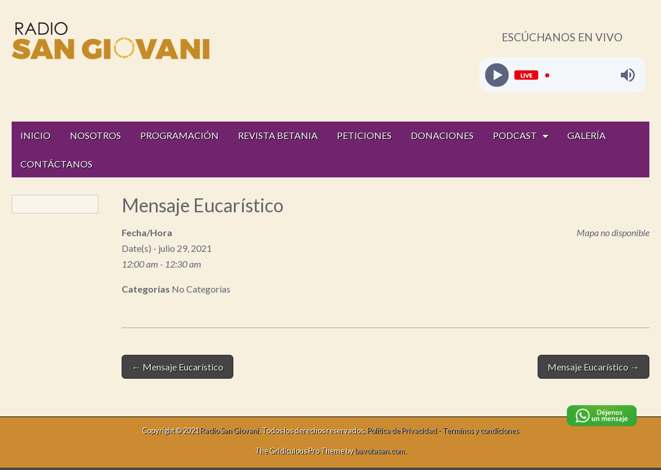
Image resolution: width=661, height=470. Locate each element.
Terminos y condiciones (480, 430)
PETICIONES (364, 135)
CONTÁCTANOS (56, 163)
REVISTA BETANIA (278, 135)
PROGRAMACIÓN (179, 135)
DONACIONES (442, 135)
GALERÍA (586, 135)
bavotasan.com (380, 450)
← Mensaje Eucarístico (177, 366)
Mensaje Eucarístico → (593, 366)
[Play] (496, 75)
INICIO (35, 135)
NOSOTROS (95, 135)
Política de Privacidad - (404, 430)
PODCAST (515, 135)
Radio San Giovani (229, 430)
